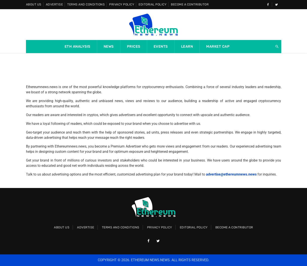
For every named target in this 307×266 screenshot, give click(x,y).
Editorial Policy (152, 4)
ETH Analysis (77, 46)
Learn (187, 46)
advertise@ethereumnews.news (231, 174)
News (109, 46)
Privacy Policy (121, 4)
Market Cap (218, 46)
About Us (33, 4)
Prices (133, 46)
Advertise (54, 4)
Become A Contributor (190, 4)
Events (161, 46)
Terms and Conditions (86, 4)
